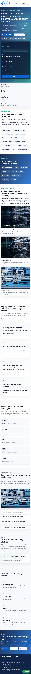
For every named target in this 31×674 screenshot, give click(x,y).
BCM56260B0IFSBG (7, 167)
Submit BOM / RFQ (7, 34)
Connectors (5, 137)
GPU (14, 149)
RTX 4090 (13, 179)
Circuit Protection (6, 145)
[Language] (25, 3)
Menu (16, 3)
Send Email (22, 648)
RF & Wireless (17, 145)
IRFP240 (15, 171)
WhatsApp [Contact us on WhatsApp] (26, 671)
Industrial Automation (20, 141)
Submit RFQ (5, 648)
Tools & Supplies (22, 149)
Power (25, 145)
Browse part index (6, 38)
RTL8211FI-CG (5, 175)
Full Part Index (16, 130)
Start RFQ (15, 76)
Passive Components (7, 134)
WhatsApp (14, 648)
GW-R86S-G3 (24, 167)
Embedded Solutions (7, 141)
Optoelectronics (6, 149)
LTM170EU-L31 (6, 171)
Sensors (25, 130)
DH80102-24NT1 (16, 175)
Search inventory (19, 34)
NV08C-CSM (5, 179)
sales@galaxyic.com (20, 38)
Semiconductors (6, 130)
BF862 (16, 167)
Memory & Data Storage (17, 137)
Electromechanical (20, 134)
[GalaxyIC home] (5, 3)
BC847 (21, 171)
